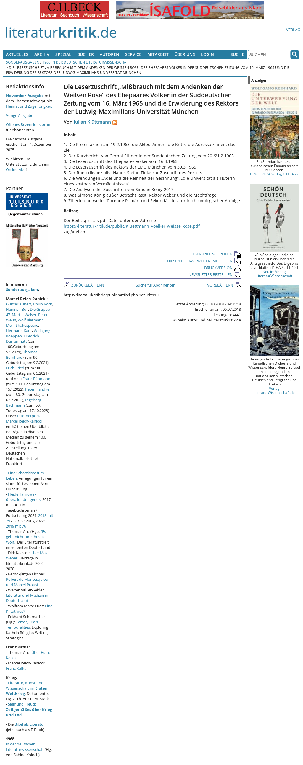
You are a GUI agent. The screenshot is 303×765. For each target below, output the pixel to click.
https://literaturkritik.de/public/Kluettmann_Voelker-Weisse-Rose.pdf (132, 226)
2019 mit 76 (16, 526)
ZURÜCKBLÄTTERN (87, 285)
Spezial (63, 54)
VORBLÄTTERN (220, 285)
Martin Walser (24, 314)
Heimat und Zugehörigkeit (29, 106)
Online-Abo (16, 169)
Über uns (185, 54)
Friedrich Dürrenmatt (22, 338)
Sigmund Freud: (29, 709)
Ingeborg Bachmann (23, 402)
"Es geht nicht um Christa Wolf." (26, 537)
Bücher (85, 54)
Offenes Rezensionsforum (28, 124)
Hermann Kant (19, 330)
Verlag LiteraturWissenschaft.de (274, 390)
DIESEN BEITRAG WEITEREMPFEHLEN (204, 260)
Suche (237, 54)
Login (207, 54)
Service (133, 54)
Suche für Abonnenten (155, 285)
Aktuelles (17, 54)
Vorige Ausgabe (19, 115)
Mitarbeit (158, 54)
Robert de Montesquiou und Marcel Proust (27, 582)
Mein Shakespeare (22, 325)
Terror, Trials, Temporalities (22, 624)
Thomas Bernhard (21, 354)
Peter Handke (37, 389)
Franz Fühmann (36, 378)
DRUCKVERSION (222, 267)
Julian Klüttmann (92, 122)
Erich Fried (15, 368)
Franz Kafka (16, 668)
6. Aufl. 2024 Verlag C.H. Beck (274, 174)
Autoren (109, 54)
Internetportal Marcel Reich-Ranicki (24, 418)
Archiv (41, 54)
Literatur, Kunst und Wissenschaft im (27, 688)
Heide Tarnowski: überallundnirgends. (23, 496)
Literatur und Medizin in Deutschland (27, 598)
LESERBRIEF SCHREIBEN (216, 254)
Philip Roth (42, 304)
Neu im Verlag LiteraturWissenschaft (274, 273)
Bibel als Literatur (29, 724)
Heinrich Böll (17, 309)
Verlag (293, 29)
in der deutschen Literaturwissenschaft (25, 746)
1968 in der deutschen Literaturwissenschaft (86, 62)
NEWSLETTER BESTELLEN (214, 274)
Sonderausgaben (22, 62)
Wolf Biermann (31, 320)
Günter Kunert (18, 304)
